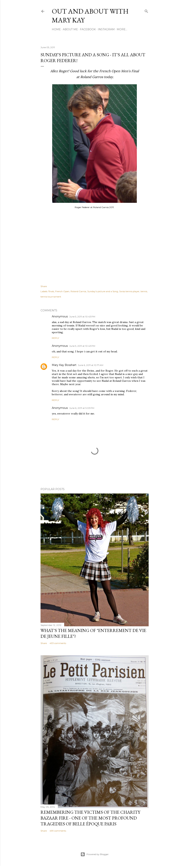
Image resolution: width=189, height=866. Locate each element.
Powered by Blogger (95, 854)
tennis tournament (51, 296)
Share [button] (44, 286)
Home (56, 29)
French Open (62, 291)
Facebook (88, 29)
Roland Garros (78, 291)
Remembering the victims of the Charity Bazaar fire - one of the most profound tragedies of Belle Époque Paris (90, 818)
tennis (144, 291)
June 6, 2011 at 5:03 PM (81, 408)
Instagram (106, 29)
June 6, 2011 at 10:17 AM (90, 365)
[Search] (146, 10)
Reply (55, 338)
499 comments (58, 830)
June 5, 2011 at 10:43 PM (82, 316)
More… (122, 29)
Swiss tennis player (129, 291)
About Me (70, 29)
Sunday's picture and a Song (102, 291)
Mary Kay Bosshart (64, 365)
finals (51, 291)
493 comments (58, 643)
